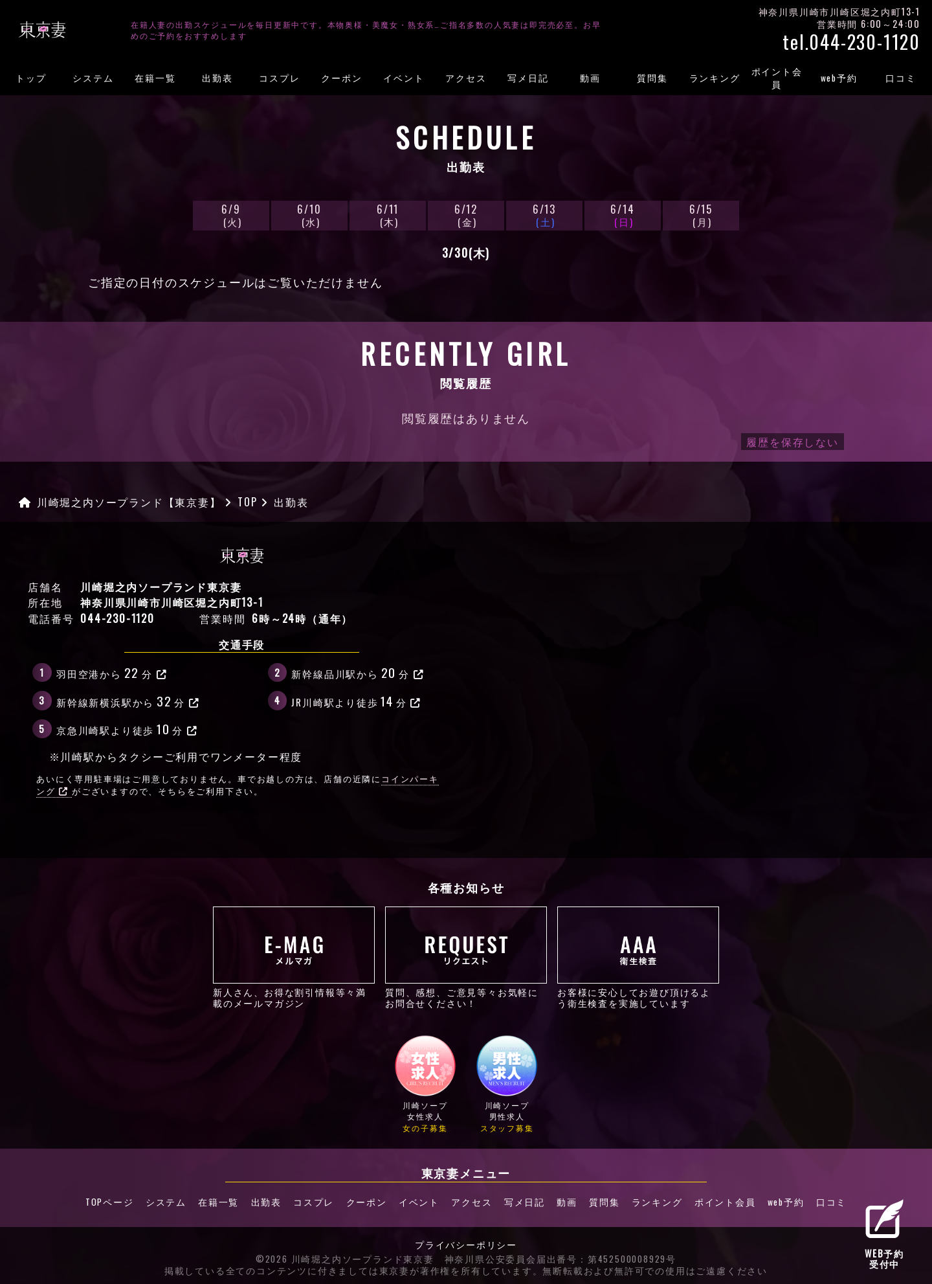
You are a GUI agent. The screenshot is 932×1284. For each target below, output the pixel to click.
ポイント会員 (777, 78)
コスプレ (279, 77)
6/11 (388, 214)
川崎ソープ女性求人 (425, 1083)
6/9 (231, 214)
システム (92, 77)
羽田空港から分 (111, 672)
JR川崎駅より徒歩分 (356, 701)
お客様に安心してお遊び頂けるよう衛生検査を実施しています (638, 957)
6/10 (309, 214)
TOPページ (106, 1201)
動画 (590, 77)
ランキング (714, 77)
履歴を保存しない (792, 441)
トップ (31, 77)
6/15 (701, 214)
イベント (403, 77)
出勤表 (217, 77)
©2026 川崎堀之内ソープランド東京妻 (345, 1259)
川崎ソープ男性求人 (507, 1083)
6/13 (544, 214)
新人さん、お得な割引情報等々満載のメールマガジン (294, 957)
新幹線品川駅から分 (357, 672)
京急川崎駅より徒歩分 (127, 728)
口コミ (900, 77)
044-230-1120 (117, 618)
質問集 (652, 77)
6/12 (466, 214)
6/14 (622, 214)
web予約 (839, 77)
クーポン (341, 77)
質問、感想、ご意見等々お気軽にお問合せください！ (466, 957)
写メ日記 (527, 77)
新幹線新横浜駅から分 (128, 701)
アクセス (465, 77)
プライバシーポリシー (466, 1244)
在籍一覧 (155, 77)
